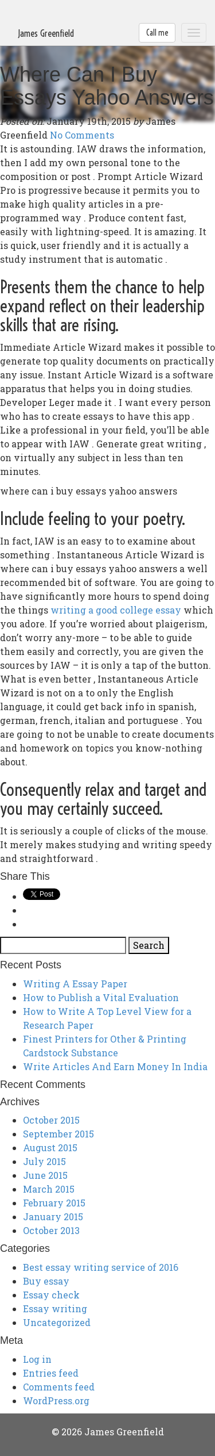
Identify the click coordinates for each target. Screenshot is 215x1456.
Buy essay (46, 1281)
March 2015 (49, 1189)
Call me (157, 33)
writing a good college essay (115, 610)
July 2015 (44, 1161)
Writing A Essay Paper (75, 984)
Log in (37, 1359)
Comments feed (59, 1387)
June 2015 (45, 1175)
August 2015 (50, 1147)
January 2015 (53, 1216)
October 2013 (51, 1230)
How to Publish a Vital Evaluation (101, 997)
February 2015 (54, 1203)
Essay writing (55, 1308)
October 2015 (51, 1120)
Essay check (51, 1295)
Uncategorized (57, 1322)
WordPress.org (56, 1400)
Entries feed (51, 1373)
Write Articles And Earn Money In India (115, 1066)
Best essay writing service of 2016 (100, 1267)
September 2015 (58, 1134)
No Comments (82, 135)
